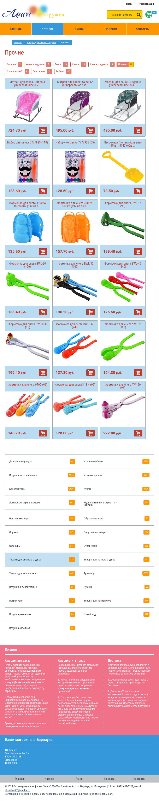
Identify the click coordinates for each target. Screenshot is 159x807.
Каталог (52, 27)
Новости (111, 29)
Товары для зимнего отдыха (41, 42)
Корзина (148, 14)
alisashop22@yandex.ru (17, 790)
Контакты (142, 29)
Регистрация (147, 3)
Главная (17, 29)
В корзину (43, 130)
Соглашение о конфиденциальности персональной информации (41, 793)
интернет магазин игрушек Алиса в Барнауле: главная (8, 42)
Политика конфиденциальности (95, 793)
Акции (79, 29)
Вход (128, 3)
